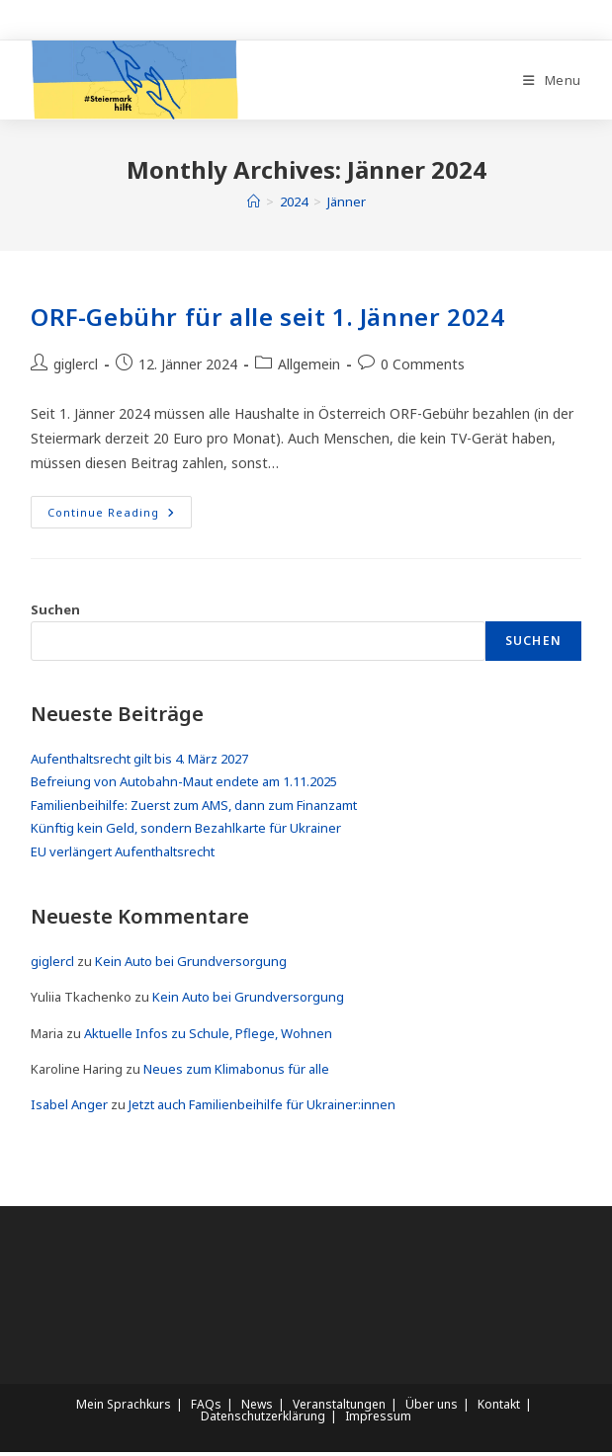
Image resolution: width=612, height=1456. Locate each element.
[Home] (253, 205)
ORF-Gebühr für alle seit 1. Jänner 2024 (267, 320)
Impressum (378, 1420)
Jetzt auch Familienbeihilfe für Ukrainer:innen (262, 1108)
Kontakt (499, 1408)
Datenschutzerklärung (263, 1420)
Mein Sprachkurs (123, 1408)
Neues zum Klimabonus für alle (236, 1073)
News (257, 1408)
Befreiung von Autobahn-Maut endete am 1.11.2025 (184, 785)
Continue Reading (119, 518)
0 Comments (423, 368)
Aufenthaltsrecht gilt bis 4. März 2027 (139, 762)
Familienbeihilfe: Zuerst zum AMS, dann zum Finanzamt (194, 809)
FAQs (206, 1408)
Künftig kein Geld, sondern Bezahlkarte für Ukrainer (186, 832)
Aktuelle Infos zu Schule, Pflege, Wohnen (208, 1037)
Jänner (346, 205)
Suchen (55, 612)
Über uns (431, 1408)
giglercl (75, 368)
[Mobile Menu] (552, 82)
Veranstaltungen (339, 1408)
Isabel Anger (69, 1108)
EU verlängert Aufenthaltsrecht (123, 854)
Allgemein (309, 368)
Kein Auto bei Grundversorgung (191, 965)
